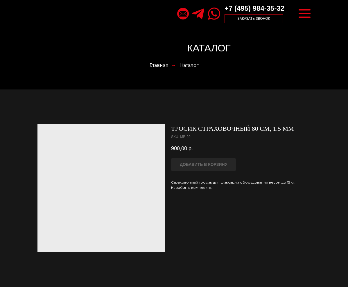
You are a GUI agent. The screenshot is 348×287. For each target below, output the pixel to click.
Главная (159, 65)
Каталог (189, 65)
